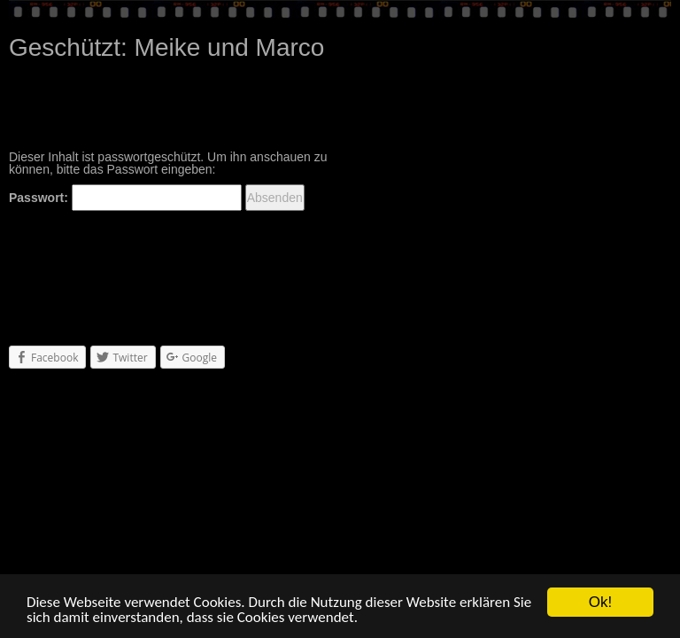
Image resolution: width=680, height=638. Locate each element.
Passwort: (125, 197)
